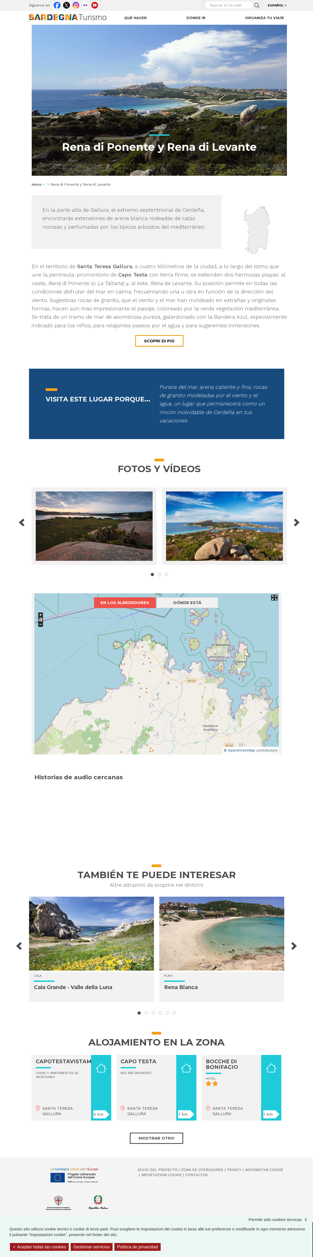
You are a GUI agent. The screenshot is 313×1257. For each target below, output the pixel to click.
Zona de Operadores (202, 1170)
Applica (257, 5)
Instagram (76, 4)
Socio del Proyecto (158, 1170)
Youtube (94, 4)
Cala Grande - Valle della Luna (73, 987)
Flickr (85, 4)
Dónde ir (196, 18)
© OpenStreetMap (239, 750)
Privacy (234, 1170)
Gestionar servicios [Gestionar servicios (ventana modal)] (91, 1247)
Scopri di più (159, 340)
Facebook (57, 4)
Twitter (66, 4)
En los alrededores (124, 602)
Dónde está (187, 602)
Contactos (196, 1175)
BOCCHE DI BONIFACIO (222, 1064)
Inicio (36, 184)
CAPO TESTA (138, 1061)
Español (275, 5)
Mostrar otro (156, 1138)
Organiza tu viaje (264, 18)
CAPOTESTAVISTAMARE (69, 1061)
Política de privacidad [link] (137, 1247)
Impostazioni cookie (161, 1175)
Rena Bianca (181, 987)
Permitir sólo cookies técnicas (280, 1219)
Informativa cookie (264, 1170)
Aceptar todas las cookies (39, 1247)
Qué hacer (135, 18)
